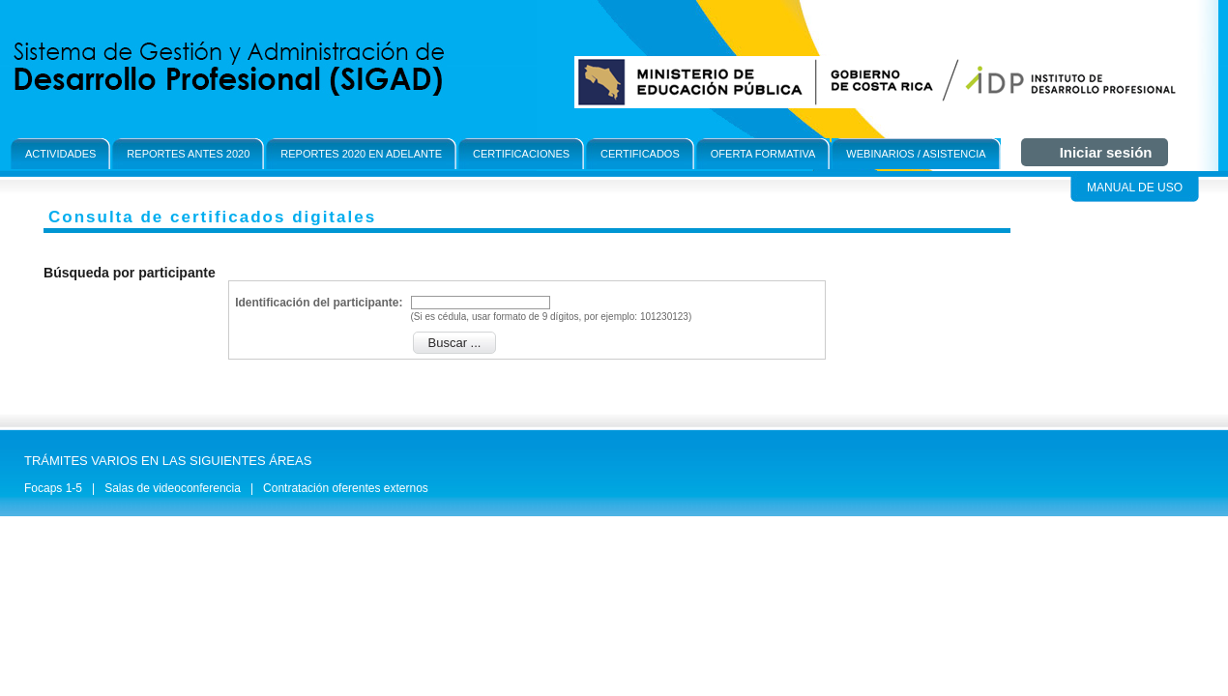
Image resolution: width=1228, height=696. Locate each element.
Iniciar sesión (1106, 152)
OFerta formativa (763, 154)
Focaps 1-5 (53, 488)
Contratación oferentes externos (345, 488)
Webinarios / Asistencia (915, 154)
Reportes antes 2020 (188, 154)
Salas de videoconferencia (172, 488)
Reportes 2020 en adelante (361, 154)
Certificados (640, 154)
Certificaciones (521, 154)
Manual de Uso (1135, 187)
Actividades (60, 154)
